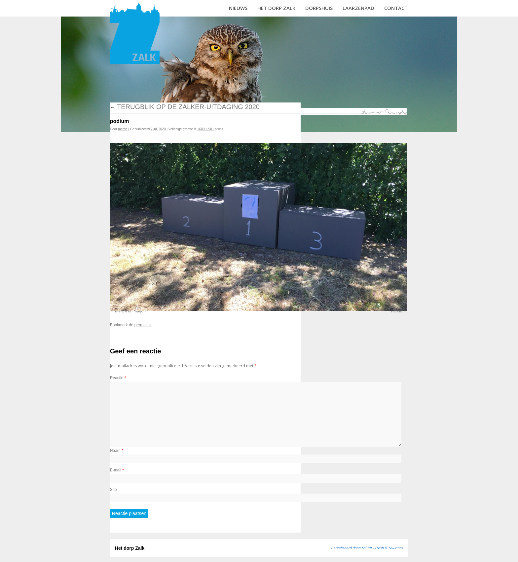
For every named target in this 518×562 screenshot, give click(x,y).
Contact (396, 8)
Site (113, 489)
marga (122, 129)
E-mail (117, 470)
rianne (396, 311)
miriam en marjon (130, 311)
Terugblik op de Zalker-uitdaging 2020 (185, 106)
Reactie (118, 378)
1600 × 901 (205, 129)
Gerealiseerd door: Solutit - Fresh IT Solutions (367, 547)
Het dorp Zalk (276, 8)
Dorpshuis (319, 8)
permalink (143, 325)
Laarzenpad (358, 8)
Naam (116, 450)
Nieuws (238, 8)
